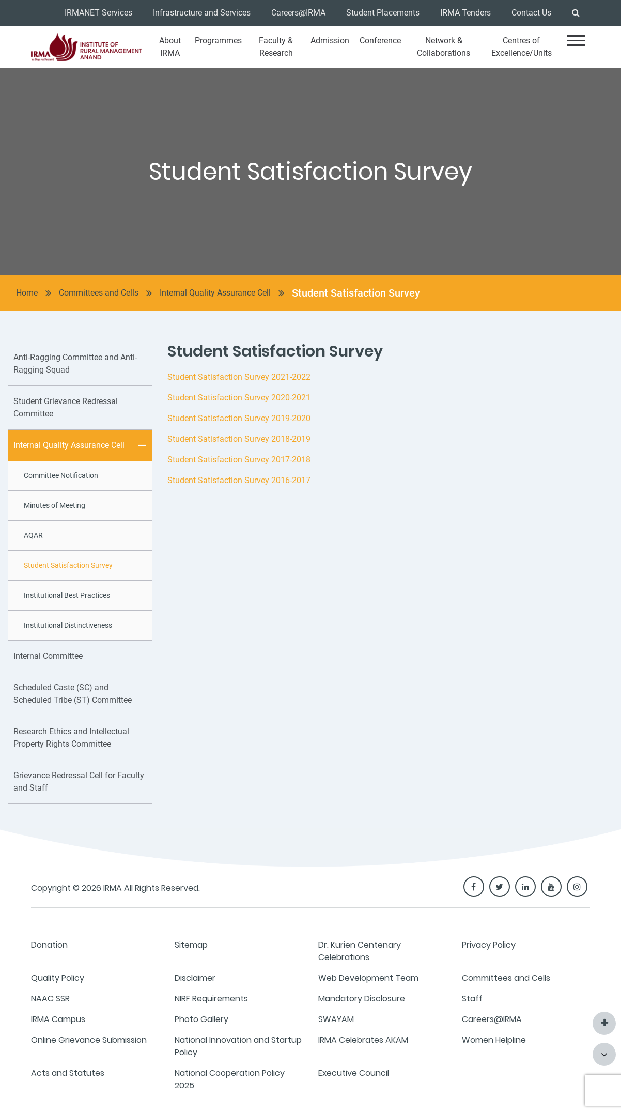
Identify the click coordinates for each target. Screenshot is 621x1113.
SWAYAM (336, 1019)
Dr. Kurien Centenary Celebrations (359, 951)
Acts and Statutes (67, 1073)
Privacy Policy (489, 945)
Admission (329, 40)
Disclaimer (195, 978)
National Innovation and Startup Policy (238, 1046)
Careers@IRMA (298, 13)
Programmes (218, 40)
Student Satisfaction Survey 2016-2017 (238, 480)
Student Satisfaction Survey (356, 293)
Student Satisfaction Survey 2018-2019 (238, 439)
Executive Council (353, 1073)
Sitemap (191, 945)
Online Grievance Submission (89, 1040)
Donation (49, 945)
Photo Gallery (201, 1019)
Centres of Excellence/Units (521, 47)
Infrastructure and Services (202, 13)
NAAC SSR (50, 998)
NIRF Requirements (211, 998)
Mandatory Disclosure (361, 998)
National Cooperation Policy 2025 (230, 1079)
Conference (380, 40)
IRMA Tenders (465, 13)
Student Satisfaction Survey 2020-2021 (238, 398)
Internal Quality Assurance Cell (215, 293)
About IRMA (170, 47)
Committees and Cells (98, 293)
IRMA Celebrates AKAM (363, 1040)
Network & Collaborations (443, 47)
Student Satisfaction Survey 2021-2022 (238, 377)
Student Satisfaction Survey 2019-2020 (238, 418)
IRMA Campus (58, 1019)
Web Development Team (368, 978)
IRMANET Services (98, 13)
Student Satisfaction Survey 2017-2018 (238, 460)
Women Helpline (494, 1040)
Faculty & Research (276, 47)
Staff (472, 998)
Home (27, 293)
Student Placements (383, 13)
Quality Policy (57, 978)
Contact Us (531, 13)
